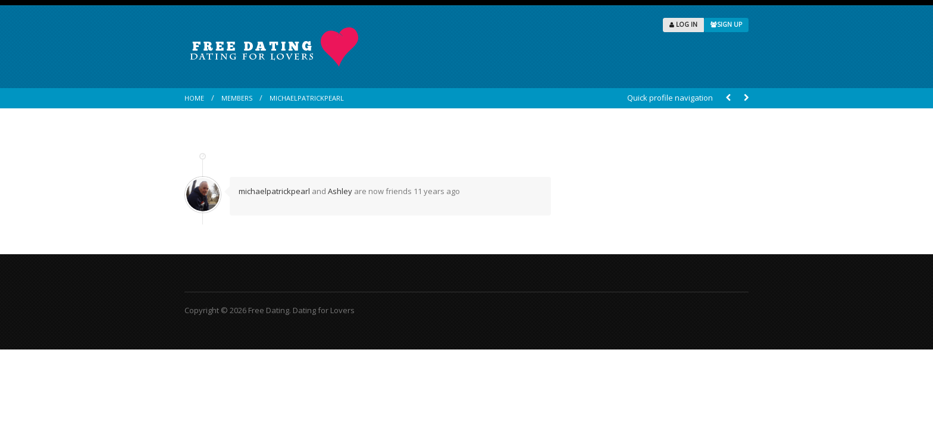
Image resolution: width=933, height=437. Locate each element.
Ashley (340, 191)
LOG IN (683, 24)
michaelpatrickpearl (307, 97)
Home (194, 97)
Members (236, 97)
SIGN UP (726, 24)
